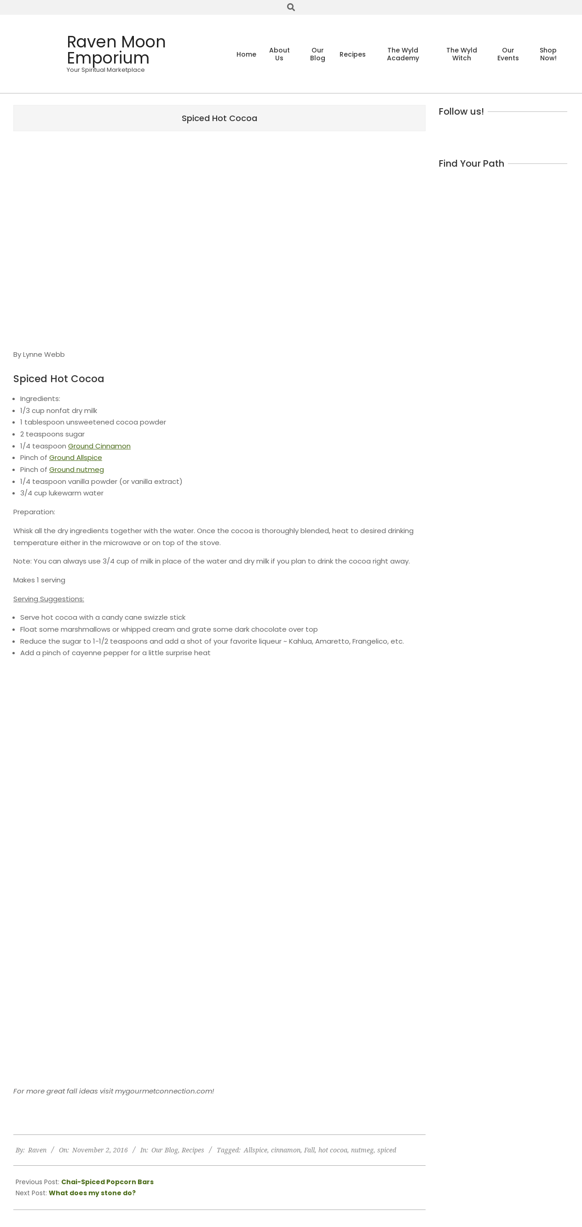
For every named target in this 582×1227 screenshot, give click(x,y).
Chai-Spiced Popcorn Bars (107, 1181)
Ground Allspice (75, 457)
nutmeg (362, 1150)
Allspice (255, 1150)
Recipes (193, 1150)
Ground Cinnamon (99, 446)
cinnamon (285, 1150)
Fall (309, 1150)
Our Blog (164, 1150)
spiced (386, 1150)
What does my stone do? (92, 1193)
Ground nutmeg (76, 469)
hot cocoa (332, 1150)
